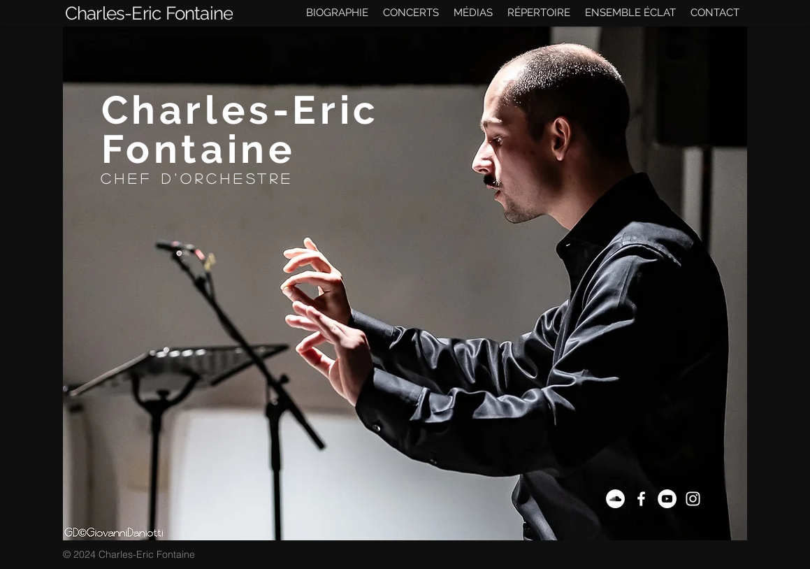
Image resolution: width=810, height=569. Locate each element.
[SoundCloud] (615, 498)
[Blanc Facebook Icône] (641, 498)
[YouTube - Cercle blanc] (667, 498)
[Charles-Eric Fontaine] (149, 13)
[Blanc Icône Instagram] (693, 498)
